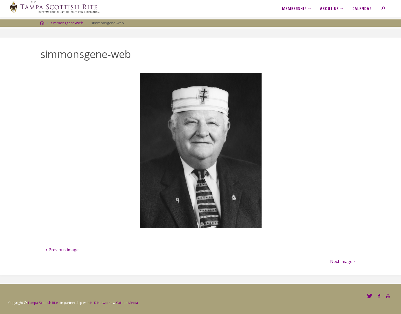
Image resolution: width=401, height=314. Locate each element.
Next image (343, 261)
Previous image (61, 250)
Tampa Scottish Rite (43, 302)
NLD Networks (101, 302)
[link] (385, 8)
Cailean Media (127, 302)
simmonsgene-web (67, 22)
